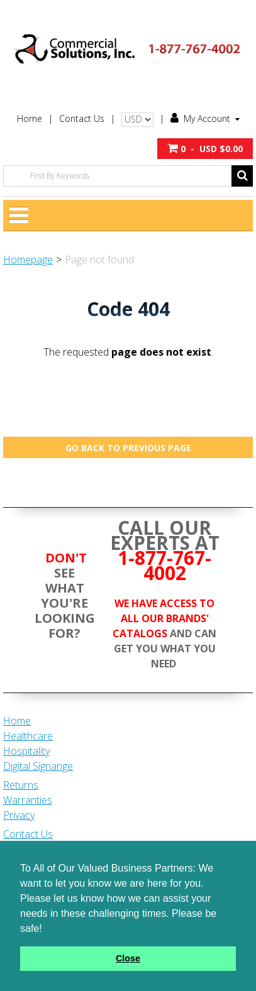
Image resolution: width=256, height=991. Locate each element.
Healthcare (28, 736)
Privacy (19, 815)
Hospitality (26, 751)
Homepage (28, 259)
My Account (205, 118)
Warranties (27, 800)
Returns (20, 785)
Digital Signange (38, 766)
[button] (205, 148)
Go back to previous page (128, 448)
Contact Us (81, 118)
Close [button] (128, 958)
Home (29, 118)
